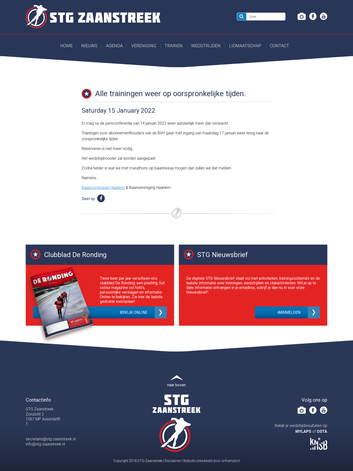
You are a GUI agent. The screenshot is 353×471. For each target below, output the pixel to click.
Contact (279, 45)
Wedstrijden (206, 45)
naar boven (176, 385)
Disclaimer (173, 461)
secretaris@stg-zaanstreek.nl (51, 439)
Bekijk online (133, 312)
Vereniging (143, 45)
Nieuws (89, 45)
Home (66, 45)
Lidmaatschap (245, 45)
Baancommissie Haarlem (103, 187)
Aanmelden (289, 312)
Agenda (114, 45)
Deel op (93, 198)
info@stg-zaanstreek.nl (45, 444)
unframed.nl (230, 461)
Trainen (174, 45)
